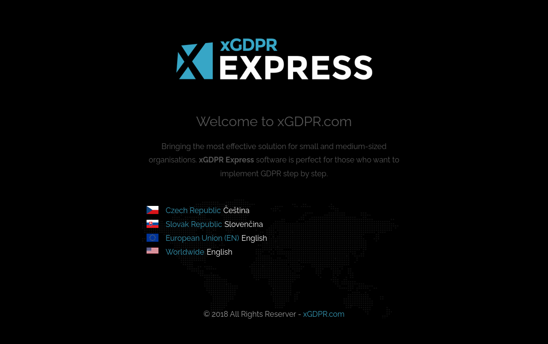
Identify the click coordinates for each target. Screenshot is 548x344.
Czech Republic (193, 210)
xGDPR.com (324, 314)
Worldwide (185, 252)
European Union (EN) (202, 238)
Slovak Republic (194, 224)
